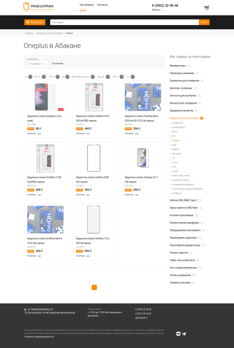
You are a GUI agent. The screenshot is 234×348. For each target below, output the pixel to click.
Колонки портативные (182, 215)
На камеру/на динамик (183, 184)
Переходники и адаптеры (183, 237)
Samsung (176, 154)
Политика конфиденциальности (39, 336)
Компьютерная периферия (184, 222)
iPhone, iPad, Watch (181, 175)
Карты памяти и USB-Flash (184, 207)
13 (130, 77)
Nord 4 (104, 77)
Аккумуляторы (178, 65)
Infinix (174, 132)
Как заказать (87, 4)
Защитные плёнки (180, 180)
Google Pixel (177, 123)
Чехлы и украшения (180, 275)
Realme (175, 149)
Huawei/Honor (178, 127)
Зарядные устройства (181, 110)
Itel (173, 136)
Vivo (174, 167)
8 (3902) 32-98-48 (143, 309)
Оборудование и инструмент (185, 230)
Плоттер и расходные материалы (187, 189)
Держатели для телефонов (184, 80)
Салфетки (176, 193)
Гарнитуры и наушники (182, 73)
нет (39, 133)
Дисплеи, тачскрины (181, 88)
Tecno (175, 162)
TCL (174, 158)
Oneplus (176, 140)
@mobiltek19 (141, 318)
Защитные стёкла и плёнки (184, 118)
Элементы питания (180, 282)
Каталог (37, 22)
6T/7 (40, 77)
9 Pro (118, 77)
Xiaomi (175, 171)
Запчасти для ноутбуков (183, 95)
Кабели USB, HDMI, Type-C (183, 200)
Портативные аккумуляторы (185, 245)
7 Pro (54, 77)
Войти (83, 10)
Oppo (174, 145)
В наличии (57, 63)
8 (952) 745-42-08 (143, 313)
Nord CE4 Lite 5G (83, 77)
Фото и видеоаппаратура (183, 267)
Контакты (102, 4)
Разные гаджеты (179, 252)
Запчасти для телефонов (183, 103)
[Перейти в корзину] (207, 8)
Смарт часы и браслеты (182, 260)
